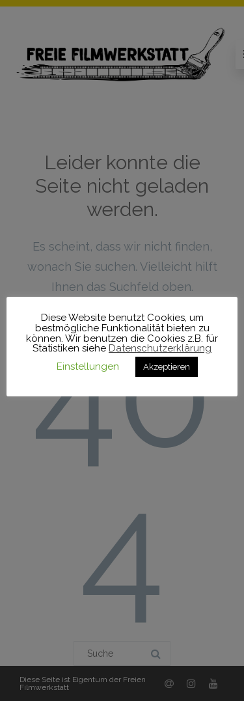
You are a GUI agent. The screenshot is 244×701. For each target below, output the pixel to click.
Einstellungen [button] (88, 366)
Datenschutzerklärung (160, 348)
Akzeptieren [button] (166, 367)
